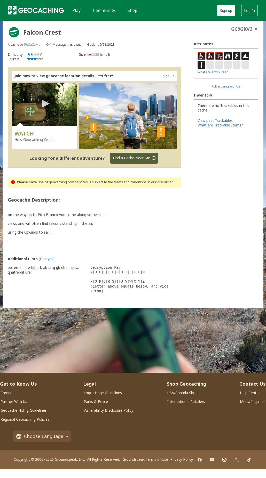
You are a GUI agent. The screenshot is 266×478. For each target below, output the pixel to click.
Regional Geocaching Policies (25, 419)
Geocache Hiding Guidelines (24, 410)
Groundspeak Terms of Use (145, 459)
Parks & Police (96, 401)
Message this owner (68, 44)
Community (104, 10)
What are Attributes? (213, 72)
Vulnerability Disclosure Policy (108, 410)
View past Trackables (215, 120)
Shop (132, 10)
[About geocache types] (14, 32)
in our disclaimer (160, 182)
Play (76, 10)
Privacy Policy (181, 459)
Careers (7, 392)
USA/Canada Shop (182, 392)
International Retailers (186, 401)
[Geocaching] (36, 10)
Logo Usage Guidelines (103, 392)
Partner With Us (14, 401)
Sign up (226, 10)
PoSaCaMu (32, 44)
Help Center (250, 392)
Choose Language (42, 436)
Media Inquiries (252, 401)
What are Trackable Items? (220, 125)
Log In (249, 10)
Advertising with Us (226, 86)
